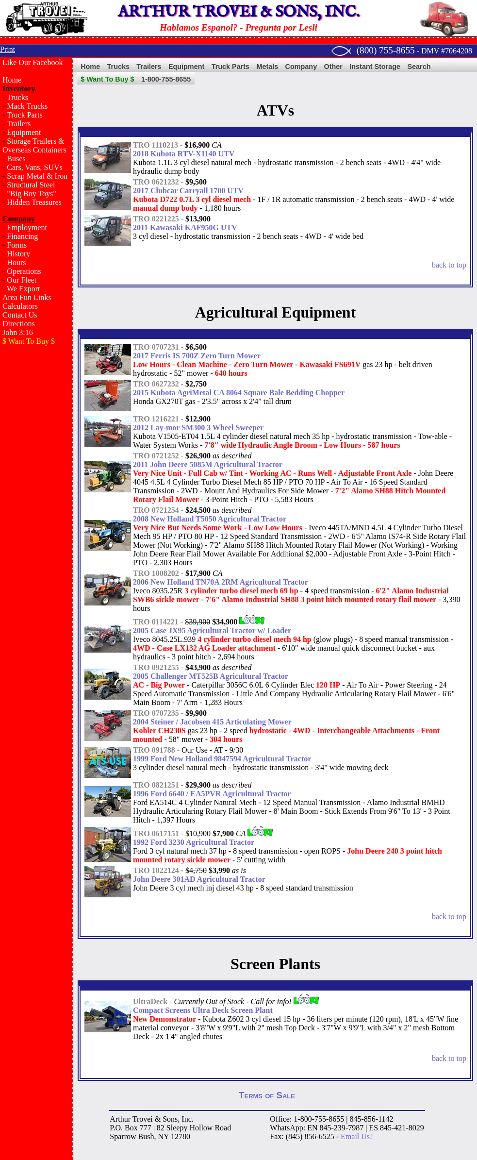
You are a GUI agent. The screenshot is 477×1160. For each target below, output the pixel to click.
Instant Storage (374, 66)
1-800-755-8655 (166, 79)
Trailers (19, 123)
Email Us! (356, 1136)
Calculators (20, 306)
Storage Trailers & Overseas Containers (34, 145)
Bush (146, 1136)
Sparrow (123, 1136)
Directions (18, 323)
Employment (27, 227)
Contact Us (19, 315)
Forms (17, 245)
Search (418, 66)
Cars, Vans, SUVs (34, 167)
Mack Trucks (27, 106)
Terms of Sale (267, 1095)
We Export (23, 289)
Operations (24, 271)
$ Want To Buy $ (107, 79)
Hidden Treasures (34, 202)
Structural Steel (31, 185)
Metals (267, 66)
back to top (449, 265)
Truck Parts (25, 115)
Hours (16, 262)
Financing (22, 236)
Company (301, 66)
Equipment (24, 132)
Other (333, 66)
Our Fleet (21, 280)
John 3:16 (17, 332)
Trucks (17, 97)
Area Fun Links (26, 297)
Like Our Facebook (32, 62)
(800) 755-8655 (386, 50)
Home (11, 80)
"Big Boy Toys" (31, 193)
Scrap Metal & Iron (37, 176)
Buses (16, 158)
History (18, 254)
